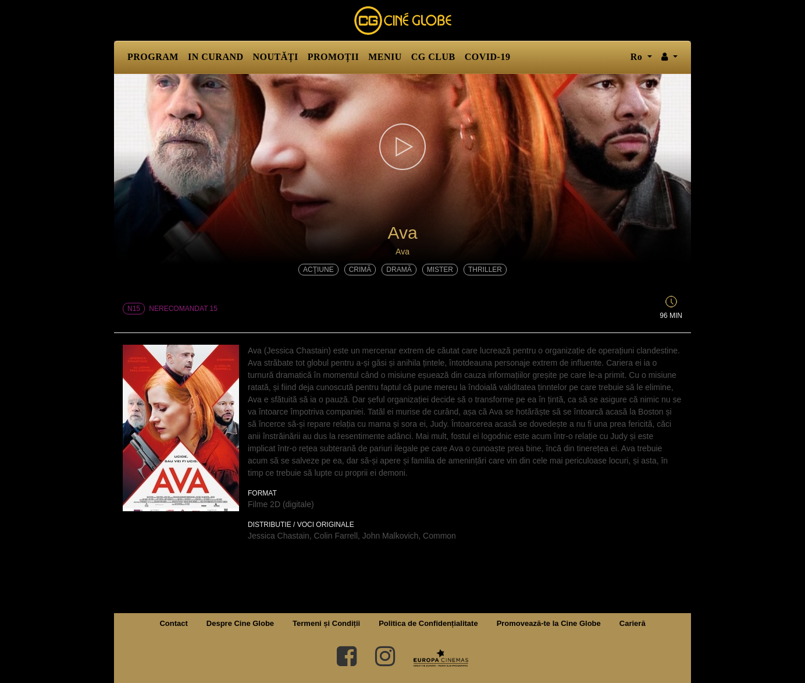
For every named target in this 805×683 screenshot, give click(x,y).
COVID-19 (488, 57)
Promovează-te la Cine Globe (549, 623)
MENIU (385, 57)
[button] (669, 57)
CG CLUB (433, 57)
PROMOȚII (333, 57)
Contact (173, 623)
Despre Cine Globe (240, 623)
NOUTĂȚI (275, 57)
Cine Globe (402, 20)
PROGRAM (153, 57)
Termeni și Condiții (326, 623)
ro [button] (638, 57)
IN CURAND (216, 57)
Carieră (632, 623)
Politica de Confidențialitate (428, 623)
